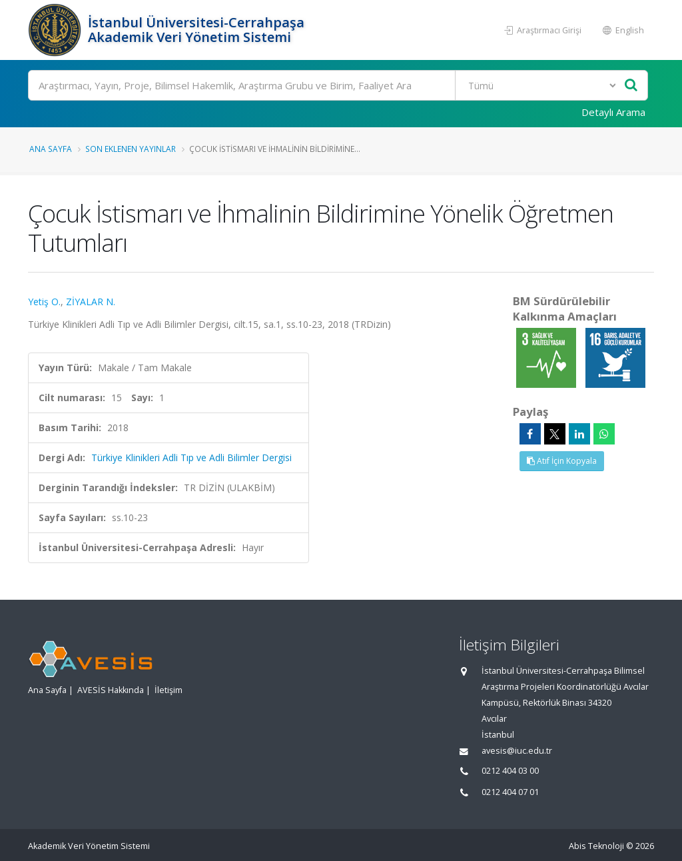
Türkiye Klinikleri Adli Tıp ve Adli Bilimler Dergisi (191, 457)
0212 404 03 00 (510, 770)
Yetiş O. (44, 301)
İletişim (168, 690)
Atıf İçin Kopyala (562, 460)
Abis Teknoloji (596, 846)
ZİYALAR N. (90, 301)
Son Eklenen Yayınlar (130, 148)
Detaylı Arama (613, 112)
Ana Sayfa (50, 148)
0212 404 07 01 (510, 792)
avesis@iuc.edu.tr (517, 750)
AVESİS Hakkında (110, 690)
